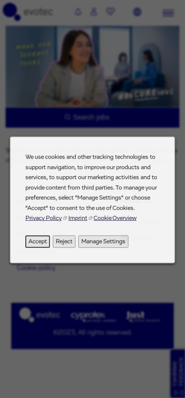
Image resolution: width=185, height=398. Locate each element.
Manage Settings (103, 243)
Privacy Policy (45, 221)
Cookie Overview (114, 221)
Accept (39, 243)
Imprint (78, 221)
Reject (65, 243)
